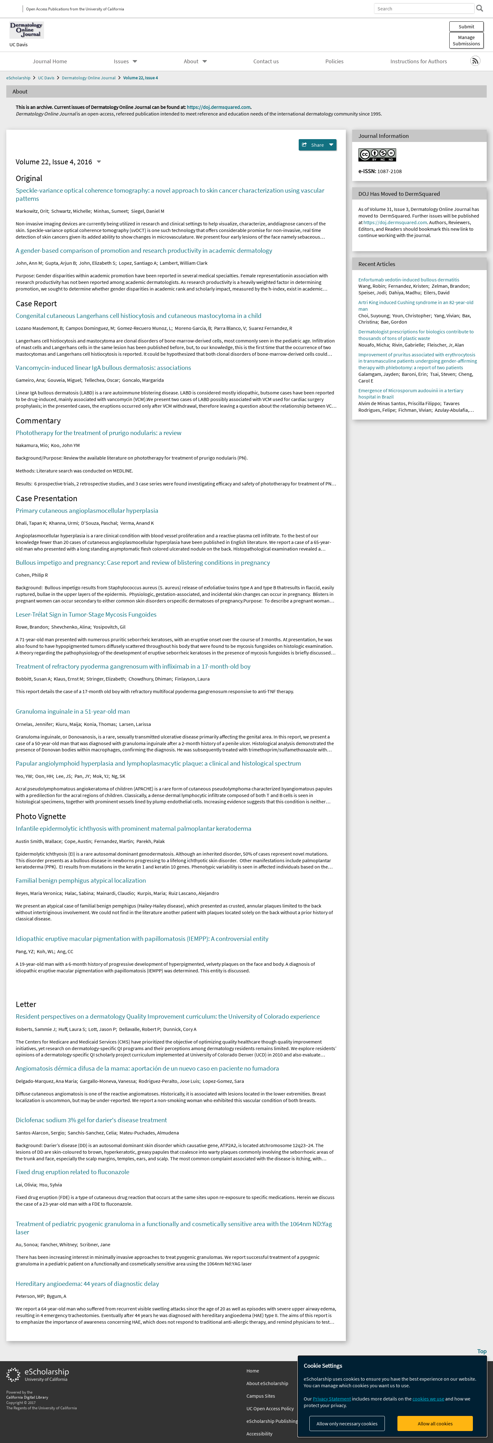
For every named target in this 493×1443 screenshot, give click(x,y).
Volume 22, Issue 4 (140, 78)
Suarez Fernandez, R (270, 328)
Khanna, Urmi (63, 523)
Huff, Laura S (71, 1029)
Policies (334, 61)
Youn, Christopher (411, 315)
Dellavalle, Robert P (139, 1029)
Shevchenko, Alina (70, 627)
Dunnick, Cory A (180, 1029)
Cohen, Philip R (32, 575)
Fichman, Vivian (414, 410)
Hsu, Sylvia (50, 1184)
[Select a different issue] (99, 162)
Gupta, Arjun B (60, 263)
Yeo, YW (24, 776)
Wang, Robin (371, 286)
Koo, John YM (65, 445)
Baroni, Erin (414, 374)
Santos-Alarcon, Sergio (40, 1132)
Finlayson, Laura (192, 679)
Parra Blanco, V (230, 328)
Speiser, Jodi (372, 292)
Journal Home (50, 61)
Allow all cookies (435, 1423)
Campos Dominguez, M (90, 328)
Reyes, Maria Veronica (39, 893)
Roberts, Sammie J (35, 1029)
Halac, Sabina (79, 893)
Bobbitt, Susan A (33, 679)
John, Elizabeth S (97, 263)
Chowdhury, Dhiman (150, 679)
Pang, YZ (25, 951)
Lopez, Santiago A (138, 263)
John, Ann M (29, 263)
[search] (479, 8)
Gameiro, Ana (30, 380)
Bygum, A (56, 1296)
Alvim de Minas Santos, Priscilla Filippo (399, 403)
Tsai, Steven (442, 374)
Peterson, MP (30, 1296)
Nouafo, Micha (373, 345)
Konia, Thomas (100, 724)
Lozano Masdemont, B (39, 328)
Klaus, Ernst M (68, 679)
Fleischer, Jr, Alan (445, 345)
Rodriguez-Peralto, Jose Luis (169, 1081)
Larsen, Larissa (135, 724)
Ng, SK (118, 776)
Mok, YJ (100, 776)
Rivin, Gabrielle (408, 345)
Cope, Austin (77, 841)
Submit (466, 26)
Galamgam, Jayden (378, 374)
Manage (466, 40)
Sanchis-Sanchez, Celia (92, 1132)
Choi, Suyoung (373, 315)
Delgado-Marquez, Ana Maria (46, 1081)
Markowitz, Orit (32, 211)
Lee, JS (63, 776)
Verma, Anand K (137, 523)
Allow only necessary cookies (347, 1423)
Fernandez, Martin (113, 841)
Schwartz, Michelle (71, 211)
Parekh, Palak (150, 841)
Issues (121, 61)
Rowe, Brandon (32, 627)
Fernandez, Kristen (408, 286)
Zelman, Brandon (450, 286)
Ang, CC (65, 951)
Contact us (266, 61)
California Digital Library (27, 1397)
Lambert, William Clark (184, 263)
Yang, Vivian (446, 315)
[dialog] (392, 1396)
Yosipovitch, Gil (109, 627)
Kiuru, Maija (68, 724)
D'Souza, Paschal (99, 523)
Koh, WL (45, 951)
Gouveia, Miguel (64, 380)
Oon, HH (44, 776)
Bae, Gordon (394, 322)
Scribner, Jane (95, 1244)
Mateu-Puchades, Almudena (149, 1132)
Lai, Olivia (26, 1184)
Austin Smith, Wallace (38, 841)
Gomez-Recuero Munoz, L (144, 328)
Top (482, 1351)
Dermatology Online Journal (89, 78)
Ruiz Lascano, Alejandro (194, 893)
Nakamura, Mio (32, 445)
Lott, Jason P (102, 1029)
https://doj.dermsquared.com (218, 107)
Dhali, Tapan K (31, 523)
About (191, 61)
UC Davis (18, 44)
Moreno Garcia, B (193, 328)
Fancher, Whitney (59, 1244)
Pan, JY (82, 776)
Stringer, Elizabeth (105, 679)
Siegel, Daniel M (147, 211)
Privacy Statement (332, 1398)
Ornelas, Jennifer (34, 724)
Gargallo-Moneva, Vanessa (108, 1081)
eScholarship (18, 78)
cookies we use (428, 1398)
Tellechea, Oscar (101, 380)
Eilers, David (437, 292)
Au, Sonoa (26, 1244)
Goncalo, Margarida (143, 380)
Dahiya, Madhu (404, 292)
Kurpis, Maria (151, 893)
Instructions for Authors (419, 61)
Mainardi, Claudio (115, 893)
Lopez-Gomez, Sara (223, 1081)
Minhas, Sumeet (111, 211)
